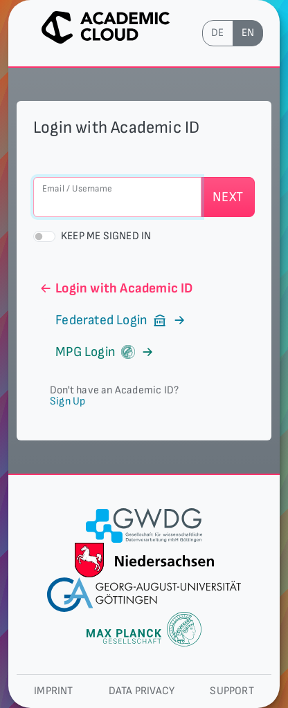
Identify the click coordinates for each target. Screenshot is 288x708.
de (217, 32)
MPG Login (96, 352)
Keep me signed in (106, 236)
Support (231, 691)
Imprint (53, 691)
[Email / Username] (117, 197)
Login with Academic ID (116, 288)
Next (228, 197)
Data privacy (141, 691)
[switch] (44, 236)
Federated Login (113, 320)
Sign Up (67, 401)
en (248, 32)
